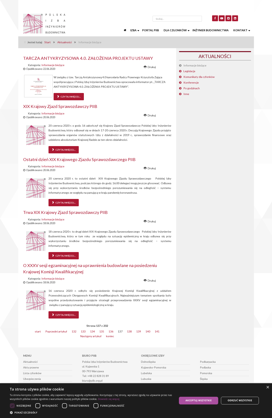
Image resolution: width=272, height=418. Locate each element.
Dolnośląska (148, 361)
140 (148, 331)
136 (111, 331)
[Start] (125, 30)
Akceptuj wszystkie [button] (199, 400)
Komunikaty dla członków (199, 76)
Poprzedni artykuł (56, 331)
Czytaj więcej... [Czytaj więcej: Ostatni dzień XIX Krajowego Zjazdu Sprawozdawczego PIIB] (64, 202)
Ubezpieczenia (32, 378)
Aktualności (30, 361)
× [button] (267, 387)
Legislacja (189, 71)
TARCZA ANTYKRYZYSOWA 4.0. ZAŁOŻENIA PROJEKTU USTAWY (89, 58)
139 (138, 331)
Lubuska (146, 378)
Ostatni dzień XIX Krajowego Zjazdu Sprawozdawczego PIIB (80, 159)
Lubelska (146, 372)
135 (101, 331)
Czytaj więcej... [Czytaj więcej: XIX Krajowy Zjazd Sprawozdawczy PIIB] (64, 149)
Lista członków (32, 372)
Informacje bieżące (52, 65)
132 (74, 331)
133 (83, 331)
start (38, 331)
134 (92, 331)
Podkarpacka (208, 361)
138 (129, 331)
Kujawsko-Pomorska (153, 367)
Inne (186, 94)
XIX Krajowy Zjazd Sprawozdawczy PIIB (60, 106)
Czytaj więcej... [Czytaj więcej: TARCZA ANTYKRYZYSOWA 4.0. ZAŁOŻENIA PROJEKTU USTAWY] (69, 96)
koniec (110, 335)
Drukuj (150, 67)
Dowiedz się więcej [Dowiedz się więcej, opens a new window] (109, 399)
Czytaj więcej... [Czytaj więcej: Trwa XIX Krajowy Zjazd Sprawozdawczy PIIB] (64, 255)
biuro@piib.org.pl (92, 380)
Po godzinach (191, 88)
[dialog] (136, 400)
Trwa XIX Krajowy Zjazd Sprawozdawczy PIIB (66, 212)
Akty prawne (31, 367)
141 (157, 331)
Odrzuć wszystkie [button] (240, 400)
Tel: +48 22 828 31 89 (95, 375)
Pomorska (206, 372)
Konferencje (191, 82)
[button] (91, 412)
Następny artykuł (91, 335)
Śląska (204, 378)
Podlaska (205, 367)
